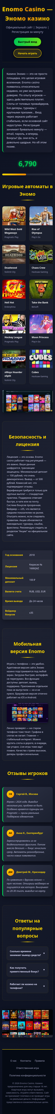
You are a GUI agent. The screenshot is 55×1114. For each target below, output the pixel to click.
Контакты (25, 1060)
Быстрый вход (27, 42)
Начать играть (27, 53)
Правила (40, 1060)
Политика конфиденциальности (27, 1075)
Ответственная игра (27, 1068)
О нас (13, 1060)
